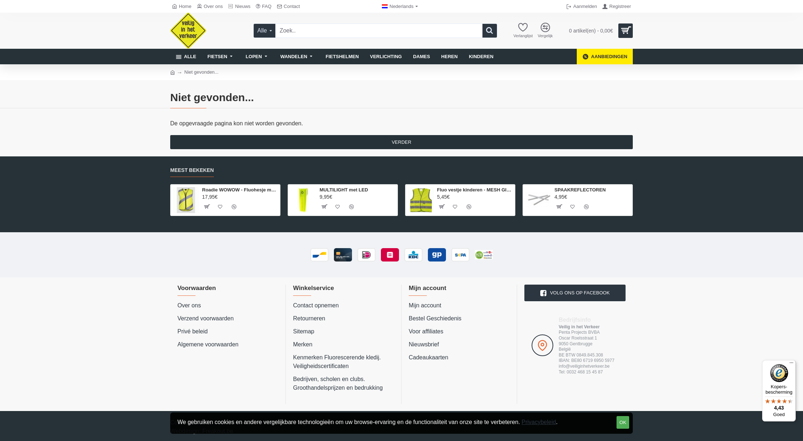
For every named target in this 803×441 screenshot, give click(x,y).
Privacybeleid (538, 422)
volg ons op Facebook (580, 292)
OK (622, 422)
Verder (401, 142)
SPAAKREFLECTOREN (580, 190)
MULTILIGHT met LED (343, 190)
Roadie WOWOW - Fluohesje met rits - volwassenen (240, 190)
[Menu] (791, 364)
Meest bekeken (192, 170)
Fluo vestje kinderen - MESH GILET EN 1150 (474, 190)
